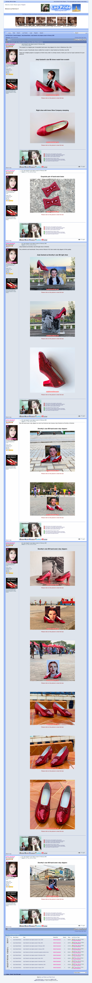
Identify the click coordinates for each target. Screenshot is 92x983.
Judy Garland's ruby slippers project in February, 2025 (34, 945)
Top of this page (17, 974)
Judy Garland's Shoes (65, 14)
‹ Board (11, 974)
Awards (41, 33)
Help (14, 33)
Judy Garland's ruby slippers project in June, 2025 (33, 939)
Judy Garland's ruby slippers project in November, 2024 (34, 961)
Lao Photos (29, 14)
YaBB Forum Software (39, 980)
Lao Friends (25, 33)
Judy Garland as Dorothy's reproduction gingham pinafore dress (36, 952)
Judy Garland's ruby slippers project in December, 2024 (34, 955)
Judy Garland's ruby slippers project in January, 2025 (33, 949)
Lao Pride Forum (9, 35)
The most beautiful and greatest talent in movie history (55, 160)
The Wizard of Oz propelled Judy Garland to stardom (55, 154)
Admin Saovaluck (14, 37)
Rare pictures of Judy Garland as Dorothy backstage (55, 159)
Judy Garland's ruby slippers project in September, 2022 (34, 964)
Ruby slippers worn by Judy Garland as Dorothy (54, 155)
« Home (7, 974)
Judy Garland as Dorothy (43, 14)
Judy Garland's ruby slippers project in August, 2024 (33, 967)
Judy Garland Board (26, 35)
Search (18, 33)
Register (23, 4)
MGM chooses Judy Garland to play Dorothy (53, 153)
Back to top (8, 167)
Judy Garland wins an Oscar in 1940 (52, 158)
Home (9, 33)
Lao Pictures (34, 14)
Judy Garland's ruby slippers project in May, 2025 (33, 942)
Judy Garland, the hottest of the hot (51, 410)
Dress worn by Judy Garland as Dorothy (52, 156)
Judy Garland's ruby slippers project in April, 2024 (33, 958)
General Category (17, 35)
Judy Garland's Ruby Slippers (54, 14)
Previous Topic (78, 37)
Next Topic (84, 37)
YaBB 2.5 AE (53, 979)
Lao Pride (24, 14)
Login (18, 4)
